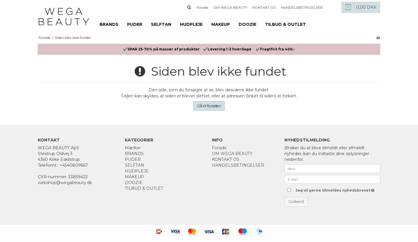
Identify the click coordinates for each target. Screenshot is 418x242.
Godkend (296, 201)
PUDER (134, 24)
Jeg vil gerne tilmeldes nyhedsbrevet (334, 189)
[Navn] (332, 168)
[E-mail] (332, 179)
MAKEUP (220, 24)
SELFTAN (161, 24)
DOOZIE (247, 24)
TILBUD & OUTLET (285, 24)
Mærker (133, 147)
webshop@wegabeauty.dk (65, 182)
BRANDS (109, 24)
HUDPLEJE (191, 24)
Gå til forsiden (209, 106)
